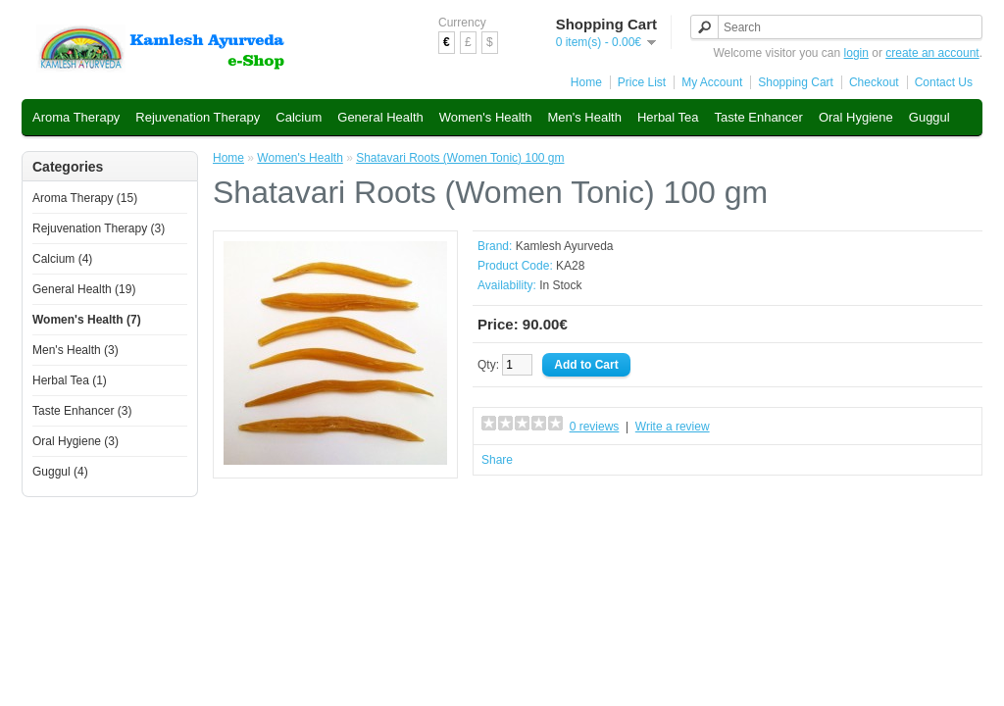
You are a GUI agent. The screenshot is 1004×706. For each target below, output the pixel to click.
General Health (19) (83, 289)
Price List (642, 82)
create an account (932, 53)
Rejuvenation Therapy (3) (98, 228)
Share (497, 460)
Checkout (874, 82)
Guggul (929, 117)
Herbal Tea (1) (69, 380)
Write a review (672, 426)
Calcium (299, 117)
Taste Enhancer (759, 117)
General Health (380, 117)
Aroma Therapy (76, 117)
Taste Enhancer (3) (81, 411)
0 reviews (595, 426)
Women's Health (485, 117)
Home (586, 82)
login (856, 53)
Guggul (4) (60, 472)
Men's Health (584, 117)
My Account (711, 82)
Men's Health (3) (75, 350)
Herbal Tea (668, 117)
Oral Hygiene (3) (75, 441)
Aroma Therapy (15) (84, 198)
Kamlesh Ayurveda (565, 246)
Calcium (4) (62, 259)
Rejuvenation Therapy (197, 117)
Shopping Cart (795, 82)
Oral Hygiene (856, 117)
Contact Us (944, 82)
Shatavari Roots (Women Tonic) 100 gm (460, 158)
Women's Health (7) (86, 320)
